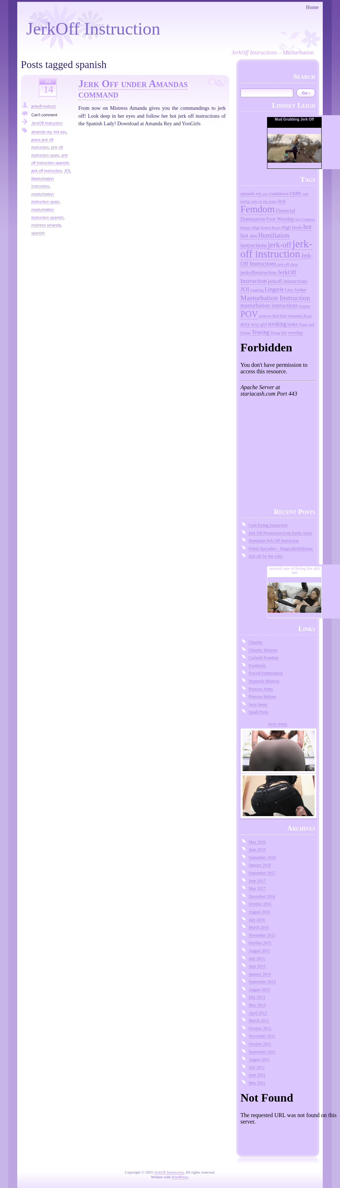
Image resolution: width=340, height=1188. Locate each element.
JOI (67, 170)
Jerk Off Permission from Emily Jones (280, 533)
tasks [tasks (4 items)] (293, 324)
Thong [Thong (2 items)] (275, 333)
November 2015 (262, 935)
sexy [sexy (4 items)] (245, 324)
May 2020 (257, 842)
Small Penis (258, 712)
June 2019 (257, 849)
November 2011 (262, 1036)
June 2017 (257, 881)
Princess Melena (262, 696)
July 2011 (257, 1067)
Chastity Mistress (263, 650)
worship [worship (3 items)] (295, 332)
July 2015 (257, 959)
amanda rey (41, 132)
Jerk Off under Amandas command (133, 89)
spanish (38, 233)
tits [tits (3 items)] (284, 332)
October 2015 (260, 943)
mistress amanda (46, 225)
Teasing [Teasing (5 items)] (260, 332)
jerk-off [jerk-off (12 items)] (279, 244)
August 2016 (259, 912)
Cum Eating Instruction (268, 525)
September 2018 (262, 857)
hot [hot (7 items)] (307, 226)
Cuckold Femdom (264, 658)
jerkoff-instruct (43, 106)
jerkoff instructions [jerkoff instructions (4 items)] (287, 281)
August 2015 (259, 951)
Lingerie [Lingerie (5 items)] (274, 289)
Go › (306, 93)
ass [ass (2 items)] (265, 194)
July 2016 (257, 920)
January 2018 (260, 865)
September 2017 (262, 873)
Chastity (255, 642)
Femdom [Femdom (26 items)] (257, 209)
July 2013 (257, 997)
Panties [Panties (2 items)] (304, 306)
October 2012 (260, 1028)
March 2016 (259, 927)
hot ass (60, 132)
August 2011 (259, 1059)
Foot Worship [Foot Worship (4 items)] (280, 219)
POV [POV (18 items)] (249, 314)
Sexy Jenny (258, 704)
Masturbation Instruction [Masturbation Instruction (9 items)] (275, 298)
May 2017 (257, 888)
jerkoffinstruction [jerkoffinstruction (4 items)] (258, 272)
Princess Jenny (261, 689)
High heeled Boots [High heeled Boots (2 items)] (266, 228)
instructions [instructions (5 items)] (253, 245)
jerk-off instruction (46, 170)
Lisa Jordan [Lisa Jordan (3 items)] (295, 289)
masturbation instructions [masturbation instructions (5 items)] (269, 305)
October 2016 (260, 904)
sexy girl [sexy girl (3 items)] (259, 324)
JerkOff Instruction (93, 29)
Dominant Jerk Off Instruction (274, 541)
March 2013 (259, 1020)
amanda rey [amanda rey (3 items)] (251, 193)
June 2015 (257, 966)
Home (312, 7)
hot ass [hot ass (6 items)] (248, 235)
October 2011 (260, 1044)
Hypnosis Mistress (264, 681)
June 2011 (257, 1075)
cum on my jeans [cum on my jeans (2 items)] (264, 201)
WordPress (179, 1177)
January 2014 (260, 974)
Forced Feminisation (266, 673)
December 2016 (262, 896)
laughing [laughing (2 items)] (256, 290)
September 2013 (262, 982)
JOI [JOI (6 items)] (244, 289)
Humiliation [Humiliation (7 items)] (273, 235)
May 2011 (257, 1083)
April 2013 (258, 1013)
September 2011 (262, 1052)
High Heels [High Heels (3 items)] (291, 227)
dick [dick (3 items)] (282, 201)
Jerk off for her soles (266, 556)
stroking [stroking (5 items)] (277, 324)
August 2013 (259, 989)
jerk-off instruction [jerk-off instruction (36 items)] (276, 249)
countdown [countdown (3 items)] (278, 193)
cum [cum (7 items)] (295, 193)
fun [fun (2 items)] (297, 219)
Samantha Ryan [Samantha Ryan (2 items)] (300, 316)
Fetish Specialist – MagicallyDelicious (281, 548)
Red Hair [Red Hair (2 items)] (279, 316)
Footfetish (257, 665)
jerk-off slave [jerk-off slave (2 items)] (287, 264)
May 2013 (257, 1005)
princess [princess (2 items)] (265, 316)
